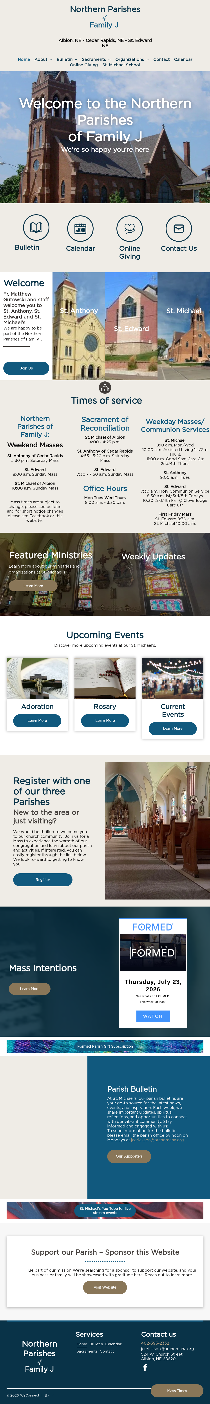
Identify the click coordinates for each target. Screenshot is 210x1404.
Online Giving (129, 252)
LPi (52, 1395)
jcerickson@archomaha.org (157, 1140)
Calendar (80, 248)
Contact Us (179, 248)
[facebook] (145, 1368)
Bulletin (26, 247)
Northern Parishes (105, 9)
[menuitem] (24, 59)
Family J (103, 25)
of (104, 17)
